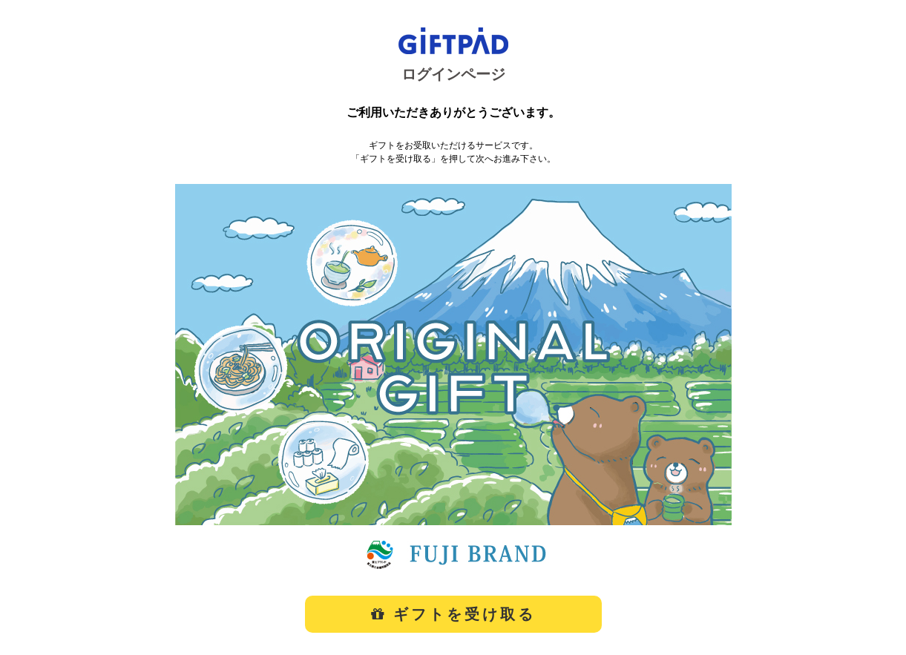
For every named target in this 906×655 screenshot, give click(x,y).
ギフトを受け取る (453, 614)
